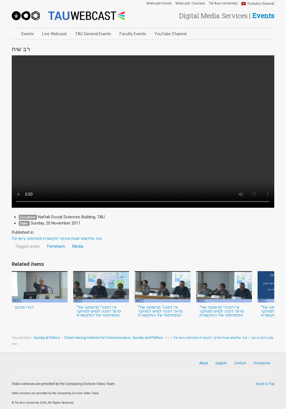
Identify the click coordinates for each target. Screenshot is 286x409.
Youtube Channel (260, 3)
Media (77, 246)
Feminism (56, 246)
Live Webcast (54, 33)
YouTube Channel (170, 33)
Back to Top (265, 384)
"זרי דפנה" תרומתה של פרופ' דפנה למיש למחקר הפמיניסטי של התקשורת (99, 311)
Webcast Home (158, 3)
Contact (240, 363)
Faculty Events (133, 33)
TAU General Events (93, 33)
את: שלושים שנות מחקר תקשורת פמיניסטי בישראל (210, 338)
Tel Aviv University (223, 3)
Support (221, 363)
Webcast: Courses (190, 3)
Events (28, 33)
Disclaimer (262, 363)
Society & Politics (47, 338)
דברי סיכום (24, 307)
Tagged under (27, 246)
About (203, 363)
